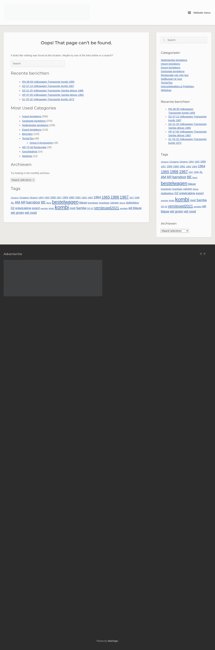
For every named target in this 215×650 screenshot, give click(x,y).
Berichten (27, 134)
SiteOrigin (113, 641)
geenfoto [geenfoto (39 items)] (44, 208)
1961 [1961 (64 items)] (78, 197)
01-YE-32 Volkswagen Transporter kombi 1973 (48, 99)
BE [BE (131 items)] (43, 202)
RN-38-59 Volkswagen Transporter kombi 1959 (48, 81)
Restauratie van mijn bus (174, 75)
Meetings (27, 156)
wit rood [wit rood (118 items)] (31, 213)
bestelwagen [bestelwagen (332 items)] (65, 202)
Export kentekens (31, 129)
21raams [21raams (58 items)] (24, 197)
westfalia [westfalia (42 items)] (124, 208)
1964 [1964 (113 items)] (97, 197)
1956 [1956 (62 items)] (53, 197)
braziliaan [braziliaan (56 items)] (104, 202)
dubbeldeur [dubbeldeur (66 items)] (132, 202)
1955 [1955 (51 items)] (46, 197)
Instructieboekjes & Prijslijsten (177, 86)
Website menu (199, 12)
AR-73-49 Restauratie (34, 147)
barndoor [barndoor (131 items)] (33, 202)
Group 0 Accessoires (41, 142)
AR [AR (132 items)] (23, 202)
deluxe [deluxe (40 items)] (122, 203)
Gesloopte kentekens (34, 120)
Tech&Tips (28, 138)
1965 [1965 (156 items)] (105, 197)
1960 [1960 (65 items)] (71, 197)
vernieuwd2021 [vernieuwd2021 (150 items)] (106, 208)
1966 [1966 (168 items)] (115, 197)
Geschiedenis (29, 151)
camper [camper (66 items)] (114, 202)
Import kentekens (31, 116)
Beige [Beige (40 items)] (48, 203)
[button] (204, 253)
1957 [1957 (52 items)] (58, 197)
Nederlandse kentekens (35, 125)
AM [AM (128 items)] (17, 202)
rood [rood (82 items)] (72, 208)
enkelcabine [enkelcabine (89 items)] (23, 208)
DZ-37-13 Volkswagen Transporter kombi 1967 (48, 86)
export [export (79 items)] (36, 208)
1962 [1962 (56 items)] (84, 197)
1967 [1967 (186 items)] (124, 197)
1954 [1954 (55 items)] (41, 197)
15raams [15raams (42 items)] (15, 198)
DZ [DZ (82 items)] (13, 208)
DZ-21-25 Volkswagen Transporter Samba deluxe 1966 (53, 90)
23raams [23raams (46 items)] (33, 197)
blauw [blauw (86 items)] (83, 202)
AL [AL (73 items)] (12, 202)
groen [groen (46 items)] (51, 208)
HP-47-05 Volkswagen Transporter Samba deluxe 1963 (53, 94)
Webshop (166, 90)
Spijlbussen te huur (171, 78)
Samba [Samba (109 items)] (81, 208)
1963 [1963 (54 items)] (90, 197)
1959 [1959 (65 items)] (65, 197)
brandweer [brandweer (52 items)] (93, 203)
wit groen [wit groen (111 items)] (17, 213)
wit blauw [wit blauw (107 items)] (135, 208)
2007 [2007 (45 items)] (131, 197)
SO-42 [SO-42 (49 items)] (90, 208)
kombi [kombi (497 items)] (62, 207)
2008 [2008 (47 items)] (137, 197)
